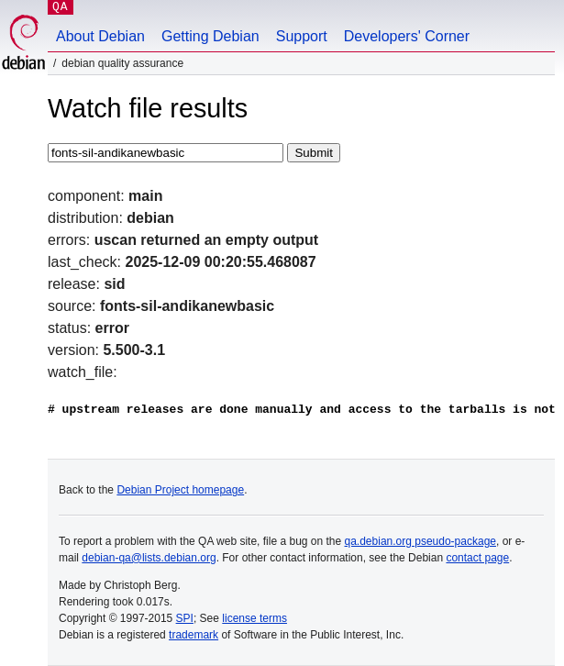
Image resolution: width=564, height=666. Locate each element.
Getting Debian (210, 36)
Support (301, 36)
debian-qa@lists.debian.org (149, 557)
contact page (477, 557)
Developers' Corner (407, 36)
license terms (254, 618)
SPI (185, 618)
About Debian (100, 36)
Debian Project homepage (180, 489)
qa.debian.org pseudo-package (420, 541)
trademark (193, 634)
